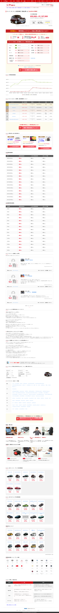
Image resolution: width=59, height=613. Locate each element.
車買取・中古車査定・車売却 (13, 7)
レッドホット (16, 408)
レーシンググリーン (22, 408)
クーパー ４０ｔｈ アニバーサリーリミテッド (32, 392)
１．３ (13, 383)
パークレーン (16, 402)
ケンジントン (14, 116)
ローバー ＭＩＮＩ (15, 270)
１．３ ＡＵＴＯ (17, 383)
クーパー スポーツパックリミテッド (20, 392)
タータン (13, 400)
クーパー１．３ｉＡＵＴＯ (32, 394)
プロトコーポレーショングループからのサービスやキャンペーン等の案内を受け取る (29, 65)
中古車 (7, 7)
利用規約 (20, 610)
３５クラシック (25, 383)
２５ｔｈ (21, 383)
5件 (47, 23)
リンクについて (35, 610)
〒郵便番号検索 (32, 58)
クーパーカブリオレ (15, 394)
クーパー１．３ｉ (25, 394)
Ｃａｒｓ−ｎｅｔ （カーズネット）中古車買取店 (41, 140)
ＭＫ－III (13, 386)
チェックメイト (23, 400)
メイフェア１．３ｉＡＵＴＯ (16, 406)
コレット (24, 138)
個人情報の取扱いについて (29, 610)
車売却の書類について (46, 2)
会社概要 (17, 610)
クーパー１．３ (20, 394)
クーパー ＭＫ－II (46, 392)
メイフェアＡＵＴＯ (23, 406)
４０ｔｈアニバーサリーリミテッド (14, 104)
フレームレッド (29, 402)
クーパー (14, 110)
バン (13, 402)
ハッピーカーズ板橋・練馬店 (11, 139)
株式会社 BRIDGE (29, 260)
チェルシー (27, 400)
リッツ (13, 408)
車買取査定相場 (19, 7)
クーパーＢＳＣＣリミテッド (40, 394)
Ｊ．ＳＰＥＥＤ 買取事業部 (30, 292)
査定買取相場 (38, 2)
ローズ (26, 408)
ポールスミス (14, 107)
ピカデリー (20, 402)
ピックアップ (24, 402)
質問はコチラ (39, 610)
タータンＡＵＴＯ (18, 400)
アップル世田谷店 (28, 276)
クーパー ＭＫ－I (40, 392)
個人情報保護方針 (24, 610)
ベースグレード (34, 402)
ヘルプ (51, 2)
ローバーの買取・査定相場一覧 (26, 7)
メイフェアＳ (28, 406)
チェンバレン (31, 400)
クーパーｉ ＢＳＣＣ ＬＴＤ (48, 394)
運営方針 (41, 2)
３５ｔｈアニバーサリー (31, 383)
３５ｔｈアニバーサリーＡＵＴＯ (14, 119)
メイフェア (14, 113)
